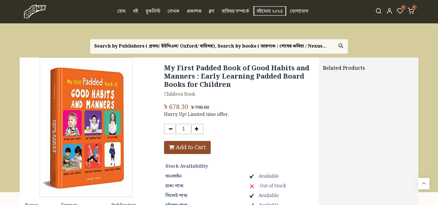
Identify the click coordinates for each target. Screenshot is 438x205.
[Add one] (196, 129)
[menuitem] (122, 12)
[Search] (378, 12)
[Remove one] (170, 129)
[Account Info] (389, 12)
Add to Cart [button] (187, 147)
